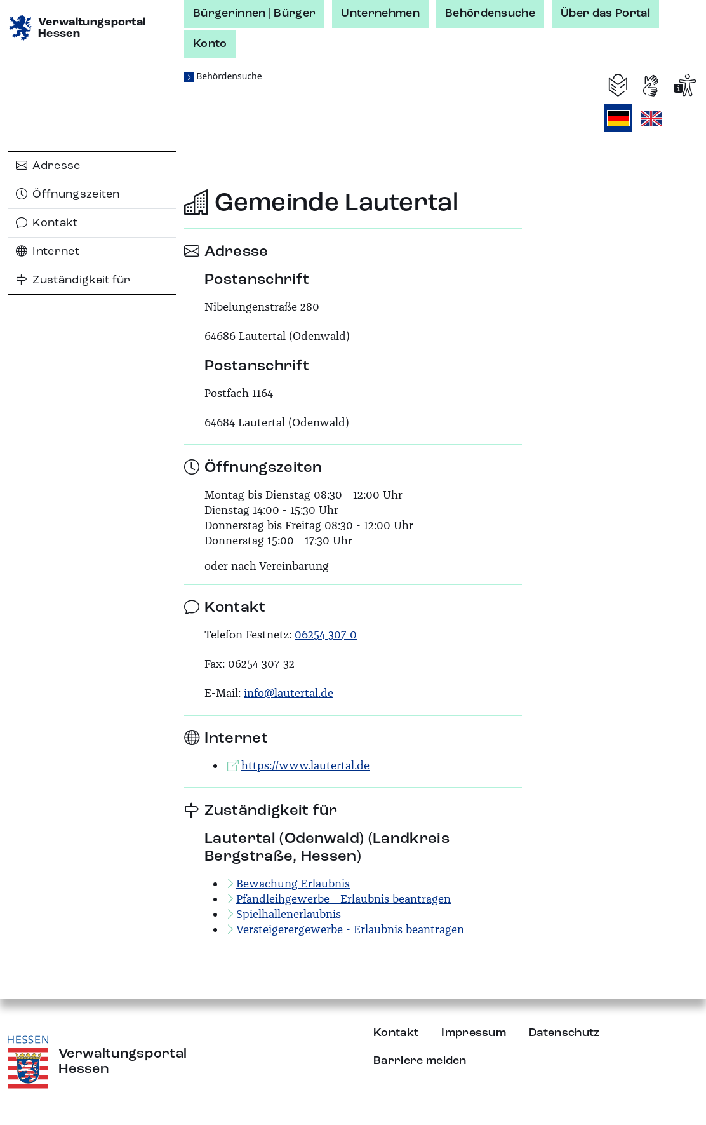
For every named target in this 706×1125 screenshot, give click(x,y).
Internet (47, 251)
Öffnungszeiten (68, 194)
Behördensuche (490, 13)
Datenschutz (564, 1033)
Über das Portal (605, 13)
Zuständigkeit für (73, 280)
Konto (210, 44)
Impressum (473, 1033)
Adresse (48, 165)
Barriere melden (420, 1061)
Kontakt (47, 223)
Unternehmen (380, 13)
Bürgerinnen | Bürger (254, 13)
